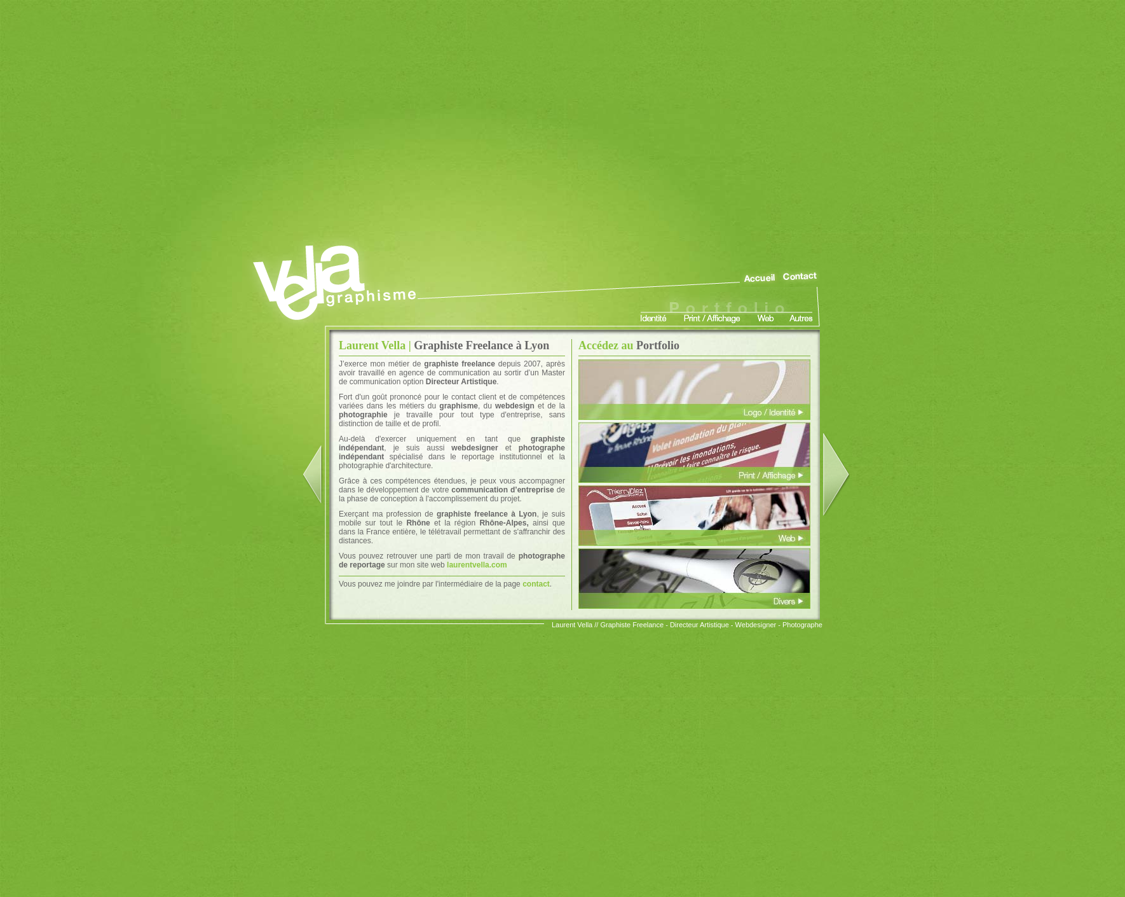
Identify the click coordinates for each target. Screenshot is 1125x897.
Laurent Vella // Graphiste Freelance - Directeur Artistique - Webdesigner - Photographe (687, 625)
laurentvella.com (477, 564)
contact (536, 584)
